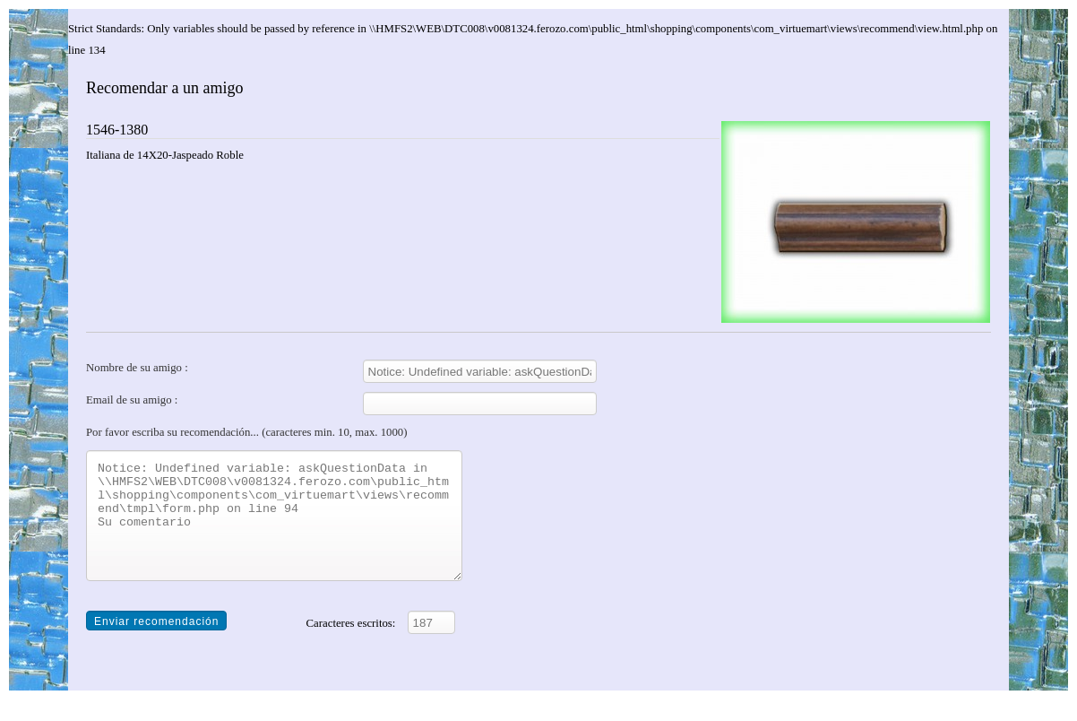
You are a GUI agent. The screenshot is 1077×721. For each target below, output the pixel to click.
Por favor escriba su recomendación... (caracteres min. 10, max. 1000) (247, 432)
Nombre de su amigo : (137, 367)
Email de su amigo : (131, 400)
